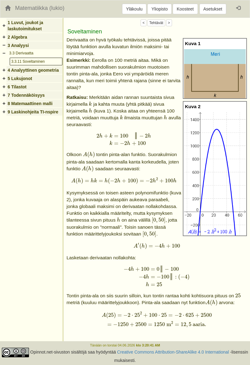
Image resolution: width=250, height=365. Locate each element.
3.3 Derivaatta (21, 53)
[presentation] (90, 103)
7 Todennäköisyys (26, 95)
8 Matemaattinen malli (30, 103)
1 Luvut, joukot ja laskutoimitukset (25, 25)
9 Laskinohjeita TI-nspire (33, 111)
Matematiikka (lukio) (39, 8)
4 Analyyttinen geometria (33, 70)
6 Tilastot (17, 86)
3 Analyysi (18, 45)
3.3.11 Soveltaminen (28, 61)
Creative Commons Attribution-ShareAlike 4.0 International (173, 352)
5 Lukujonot (20, 78)
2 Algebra (17, 37)
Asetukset (212, 8)
